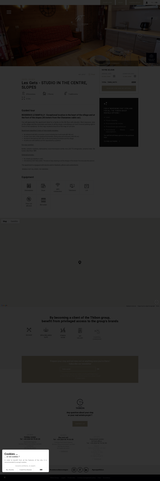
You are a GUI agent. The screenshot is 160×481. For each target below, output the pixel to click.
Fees (99, 478)
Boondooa (106, 478)
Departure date (128, 74)
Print (93, 74)
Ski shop (29, 339)
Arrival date (106, 74)
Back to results (113, 63)
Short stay (107, 2)
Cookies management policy (86, 478)
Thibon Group (135, 2)
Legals (63, 478)
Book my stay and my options (119, 88)
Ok (98, 369)
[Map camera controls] (156, 302)
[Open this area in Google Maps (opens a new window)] (4, 305)
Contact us (80, 424)
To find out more (110, 141)
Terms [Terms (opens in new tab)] (157, 306)
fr (152, 2)
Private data (71, 478)
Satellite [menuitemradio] (14, 221)
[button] (79, 262)
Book (121, 2)
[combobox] (108, 76)
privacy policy (81, 378)
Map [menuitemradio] (5, 221)
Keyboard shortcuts (131, 306)
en (156, 2)
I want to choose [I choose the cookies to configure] (25, 470)
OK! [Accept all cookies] (41, 470)
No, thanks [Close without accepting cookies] (10, 470)
